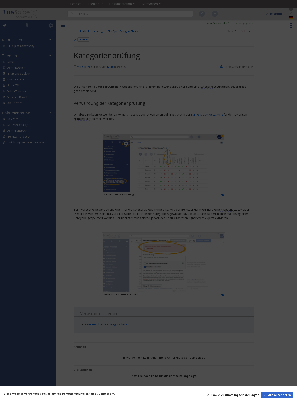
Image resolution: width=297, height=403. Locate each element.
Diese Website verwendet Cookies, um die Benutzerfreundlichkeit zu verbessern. (59, 393)
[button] (232, 395)
